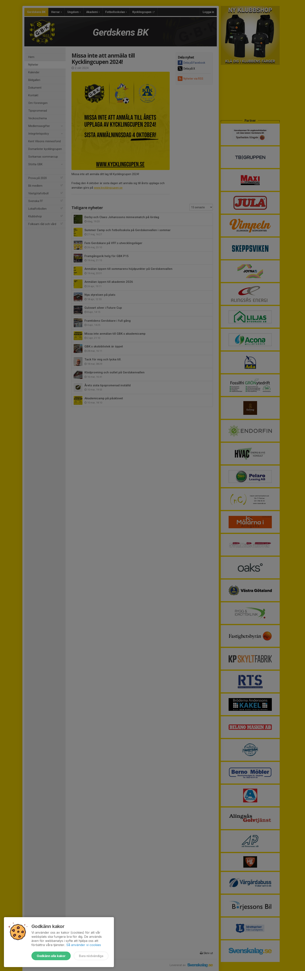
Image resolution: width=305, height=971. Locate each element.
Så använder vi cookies (83, 945)
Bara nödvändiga (91, 956)
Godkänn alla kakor (51, 956)
